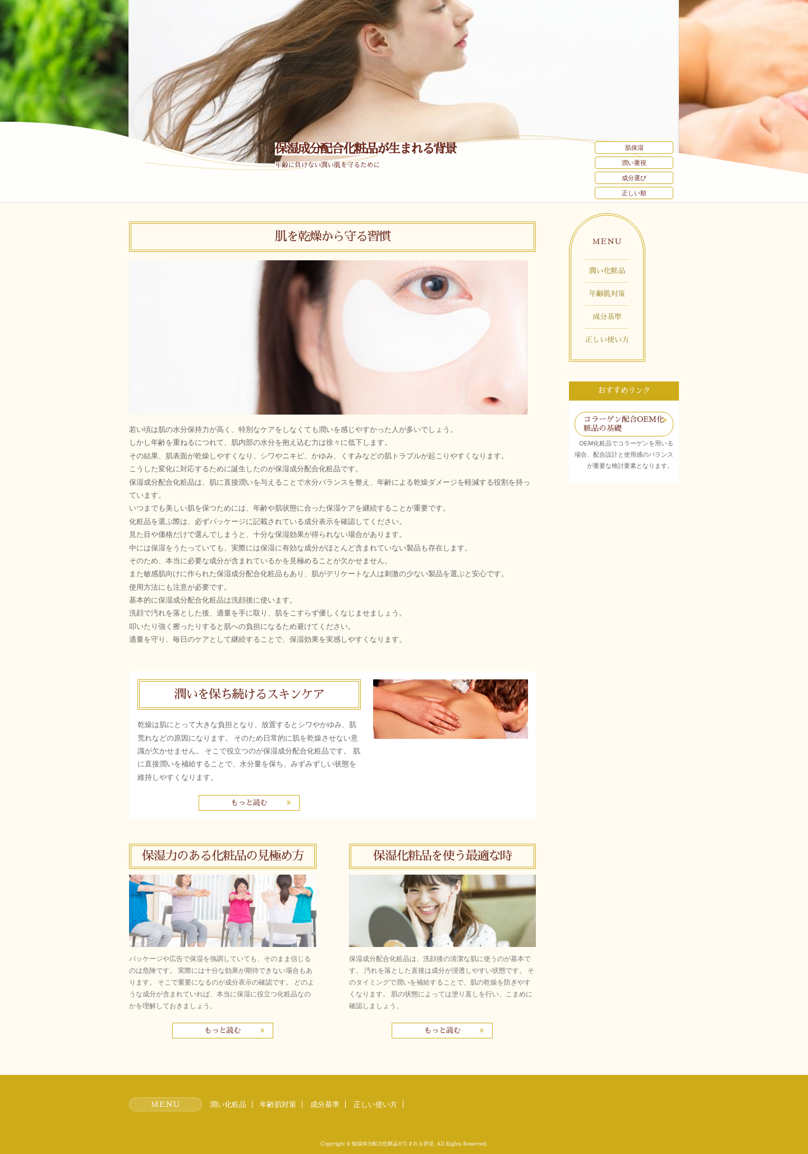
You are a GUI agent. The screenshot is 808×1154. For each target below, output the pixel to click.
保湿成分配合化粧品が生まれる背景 (365, 148)
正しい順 (634, 193)
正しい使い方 (607, 339)
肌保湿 (634, 147)
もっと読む (249, 802)
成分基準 (607, 316)
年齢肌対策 (607, 293)
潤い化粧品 (607, 270)
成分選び (634, 177)
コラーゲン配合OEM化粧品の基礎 (624, 424)
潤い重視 (634, 162)
